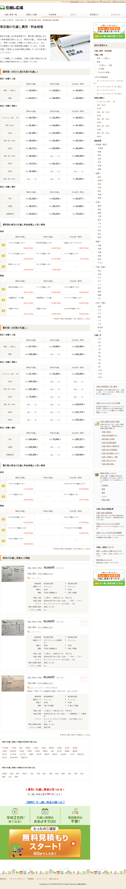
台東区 (43, 748)
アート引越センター (45, 627)
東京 (17, 774)
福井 (99, 237)
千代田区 (5, 748)
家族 (98, 62)
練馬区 (75, 751)
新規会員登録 (74, 2)
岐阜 (56, 774)
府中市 (39, 754)
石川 (99, 230)
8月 (99, 363)
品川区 (67, 748)
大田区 (4, 751)
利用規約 (31, 879)
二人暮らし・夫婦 (105, 65)
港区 (21, 748)
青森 (99, 152)
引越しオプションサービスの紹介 (108, 524)
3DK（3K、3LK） (103, 119)
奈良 (99, 259)
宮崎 (16, 777)
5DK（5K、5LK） (103, 133)
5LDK (99, 136)
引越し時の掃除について (110, 453)
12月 (100, 377)
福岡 (3, 777)
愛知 (99, 206)
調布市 (47, 754)
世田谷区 (13, 751)
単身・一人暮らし (104, 58)
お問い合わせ (53, 879)
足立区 (4, 754)
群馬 (99, 198)
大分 (10, 777)
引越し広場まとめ (93, 2)
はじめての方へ (106, 2)
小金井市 (63, 754)
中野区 (29, 751)
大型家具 (105, 485)
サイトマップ (41, 879)
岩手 (99, 162)
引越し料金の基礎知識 (104, 513)
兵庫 (75, 774)
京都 (99, 252)
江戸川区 (13, 754)
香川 (82, 774)
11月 (100, 374)
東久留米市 (14, 757)
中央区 (14, 748)
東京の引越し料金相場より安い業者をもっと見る (72, 319)
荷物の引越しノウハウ (108, 473)
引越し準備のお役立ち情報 (109, 421)
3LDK (99, 122)
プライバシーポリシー (17, 879)
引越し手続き (106, 432)
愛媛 (99, 295)
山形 (99, 159)
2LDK (99, 116)
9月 (99, 367)
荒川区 (59, 751)
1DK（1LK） (102, 105)
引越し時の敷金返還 (109, 443)
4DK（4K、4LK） (103, 126)
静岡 (63, 774)
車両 (103, 493)
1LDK (99, 108)
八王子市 (22, 754)
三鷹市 (31, 754)
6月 (99, 356)
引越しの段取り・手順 (110, 457)
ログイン (83, 2)
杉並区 (37, 751)
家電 (103, 489)
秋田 (99, 155)
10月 (100, 370)
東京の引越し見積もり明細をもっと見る (76, 735)
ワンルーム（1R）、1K (106, 102)
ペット (104, 496)
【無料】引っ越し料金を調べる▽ (45, 802)
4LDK (99, 130)
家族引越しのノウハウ (104, 560)
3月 (99, 346)
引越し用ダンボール (109, 460)
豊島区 (45, 751)
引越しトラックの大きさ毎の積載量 (109, 533)
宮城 (11, 774)
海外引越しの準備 (108, 439)
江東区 (59, 748)
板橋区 (67, 751)
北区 (52, 751)
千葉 (38, 774)
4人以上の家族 (104, 72)
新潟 (99, 220)
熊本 (99, 317)
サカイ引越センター (45, 574)
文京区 (36, 748)
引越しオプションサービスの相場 (108, 403)
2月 (99, 342)
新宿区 (28, 748)
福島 (99, 169)
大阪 (69, 774)
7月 (99, 360)
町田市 (54, 754)
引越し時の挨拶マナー (110, 435)
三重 (99, 216)
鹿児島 (100, 327)
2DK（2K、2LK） (103, 112)
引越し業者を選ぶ (108, 464)
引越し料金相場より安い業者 (106, 386)
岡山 (99, 271)
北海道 (4, 774)
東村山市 (80, 754)
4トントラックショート (106, 90)
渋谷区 (21, 751)
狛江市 (4, 757)
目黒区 (75, 748)
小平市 (72, 754)
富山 (99, 234)
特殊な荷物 (106, 500)
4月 (99, 349)
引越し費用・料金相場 (103, 51)
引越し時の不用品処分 (110, 450)
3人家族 (101, 69)
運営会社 (3, 879)
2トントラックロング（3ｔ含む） (110, 87)
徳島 (99, 292)
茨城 (50, 774)
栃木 (44, 774)
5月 (99, 353)
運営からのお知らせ (119, 2)
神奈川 (24, 774)
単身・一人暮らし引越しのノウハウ (109, 551)
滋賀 (99, 256)
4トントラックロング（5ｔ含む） (110, 94)
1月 (99, 339)
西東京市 (24, 757)
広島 (99, 274)
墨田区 (51, 748)
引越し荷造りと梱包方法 (110, 446)
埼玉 (32, 774)
